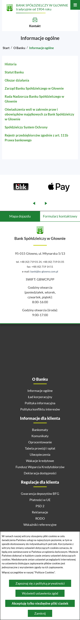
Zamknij (40, 613)
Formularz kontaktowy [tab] (60, 216)
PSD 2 (40, 506)
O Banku (19, 48)
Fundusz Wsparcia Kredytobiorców (40, 467)
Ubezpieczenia (40, 454)
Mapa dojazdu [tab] (20, 216)
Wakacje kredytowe (40, 461)
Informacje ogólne (40, 391)
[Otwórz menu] (75, 5)
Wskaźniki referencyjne (40, 524)
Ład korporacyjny (40, 397)
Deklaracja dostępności (40, 473)
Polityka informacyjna (40, 403)
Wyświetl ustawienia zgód (40, 593)
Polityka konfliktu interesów (40, 409)
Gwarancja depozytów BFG (40, 493)
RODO (40, 518)
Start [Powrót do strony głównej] (6, 48)
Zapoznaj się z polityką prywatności (40, 583)
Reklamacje (40, 512)
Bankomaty (40, 430)
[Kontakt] (35, 22)
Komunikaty (40, 436)
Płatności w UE (40, 500)
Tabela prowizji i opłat (40, 448)
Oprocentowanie (40, 442)
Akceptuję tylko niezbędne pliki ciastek (40, 603)
